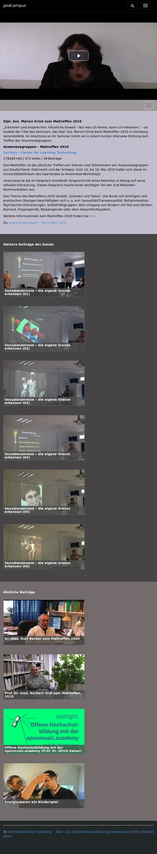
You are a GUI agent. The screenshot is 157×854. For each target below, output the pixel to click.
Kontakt (148, 832)
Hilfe (135, 832)
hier (93, 216)
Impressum (120, 832)
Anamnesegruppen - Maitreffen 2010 (37, 223)
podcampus (14, 5)
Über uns (63, 832)
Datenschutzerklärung (91, 832)
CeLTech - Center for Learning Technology (40, 153)
